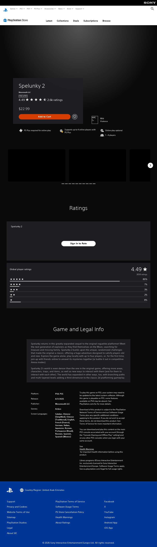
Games (12, 9)
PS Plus (37, 9)
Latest (49, 17)
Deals (76, 17)
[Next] (150, 162)
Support (78, 9)
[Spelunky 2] (36, 162)
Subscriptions (91, 17)
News (60, 9)
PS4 (28, 9)
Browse (106, 17)
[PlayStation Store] (16, 17)
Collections (63, 17)
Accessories (48, 9)
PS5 (21, 9)
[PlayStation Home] (5, 9)
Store (69, 9)
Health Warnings (87, 446)
